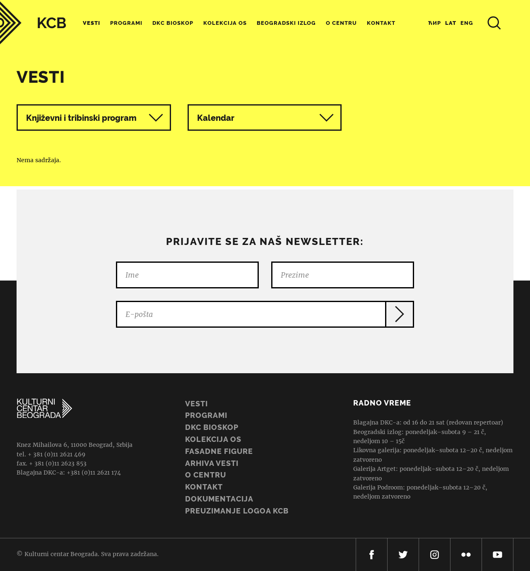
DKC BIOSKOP (211, 427)
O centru (341, 23)
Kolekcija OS (225, 23)
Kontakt (381, 23)
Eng (466, 23)
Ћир (434, 23)
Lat (450, 23)
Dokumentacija (219, 498)
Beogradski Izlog (286, 23)
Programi (126, 23)
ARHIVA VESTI (211, 463)
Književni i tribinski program (81, 118)
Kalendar (265, 117)
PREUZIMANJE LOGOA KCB (237, 510)
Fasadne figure (219, 451)
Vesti (91, 23)
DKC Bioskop (172, 23)
